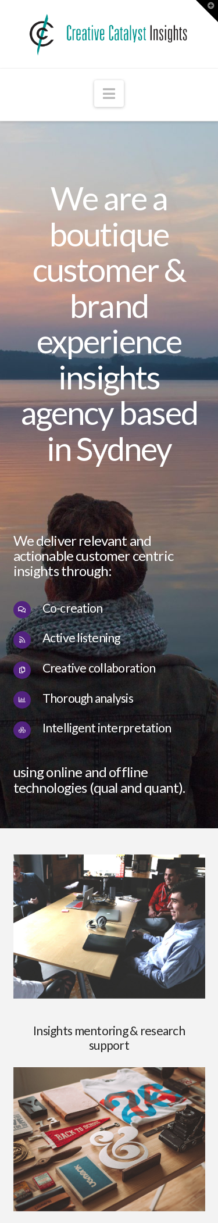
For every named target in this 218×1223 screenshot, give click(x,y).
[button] (109, 93)
